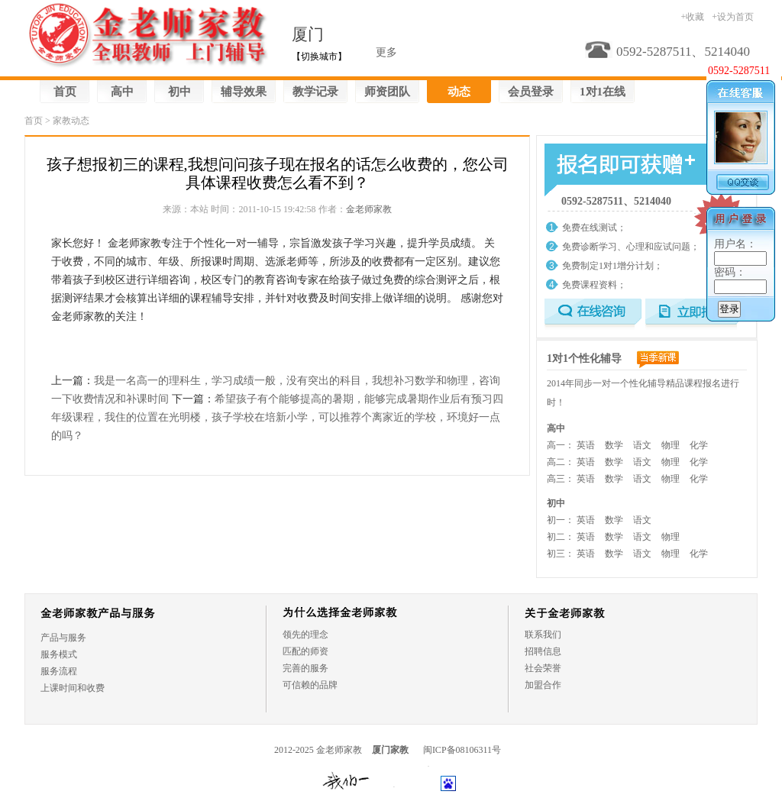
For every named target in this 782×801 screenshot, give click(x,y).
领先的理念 (305, 634)
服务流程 (58, 671)
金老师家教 (369, 209)
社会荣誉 (543, 668)
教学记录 (315, 92)
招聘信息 (543, 651)
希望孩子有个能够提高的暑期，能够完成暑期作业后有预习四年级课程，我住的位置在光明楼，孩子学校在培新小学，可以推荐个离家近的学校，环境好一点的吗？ (277, 417)
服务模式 (58, 654)
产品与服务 (63, 637)
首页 (64, 92)
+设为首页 (733, 16)
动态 (459, 92)
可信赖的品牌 (310, 685)
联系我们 (543, 634)
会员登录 (531, 92)
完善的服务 (305, 668)
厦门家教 (390, 749)
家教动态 (71, 120)
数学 (614, 445)
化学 (699, 445)
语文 (642, 445)
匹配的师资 (305, 651)
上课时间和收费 (72, 688)
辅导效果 (244, 92)
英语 (586, 445)
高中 (122, 92)
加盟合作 (543, 685)
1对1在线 (602, 92)
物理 (670, 445)
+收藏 (692, 16)
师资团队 (387, 92)
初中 (179, 92)
